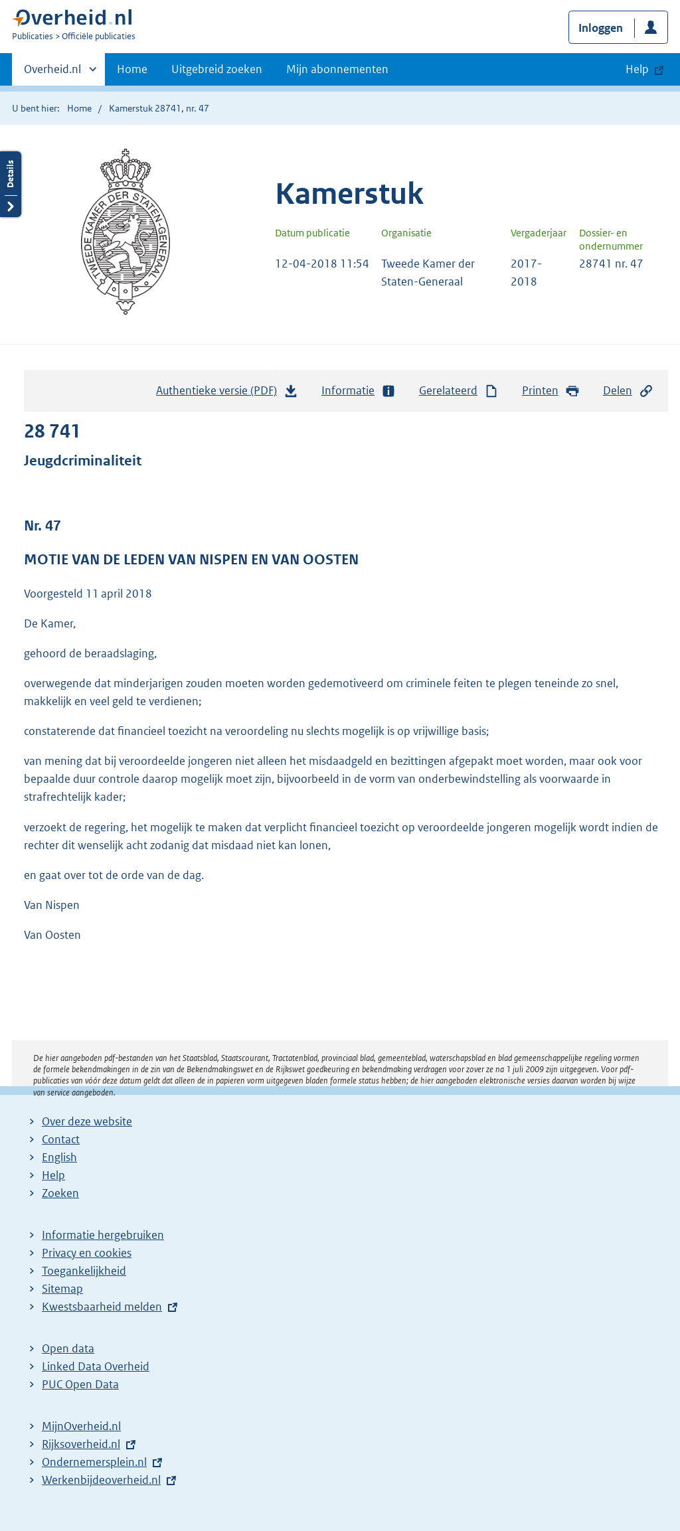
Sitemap (62, 1288)
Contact (61, 1139)
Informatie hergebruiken (103, 1235)
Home (132, 69)
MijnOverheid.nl (81, 1426)
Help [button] (637, 69)
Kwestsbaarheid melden (102, 1306)
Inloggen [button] (600, 28)
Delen (628, 390)
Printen (551, 390)
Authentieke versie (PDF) (227, 394)
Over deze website (87, 1121)
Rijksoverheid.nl (81, 1444)
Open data (68, 1348)
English (59, 1157)
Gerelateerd (459, 390)
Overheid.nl (52, 73)
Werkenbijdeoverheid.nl (101, 1480)
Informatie (358, 390)
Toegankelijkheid (84, 1270)
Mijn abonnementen (337, 69)
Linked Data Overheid (95, 1366)
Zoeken (60, 1193)
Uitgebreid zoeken (216, 69)
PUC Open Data (80, 1384)
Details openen (10, 184)
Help (53, 1175)
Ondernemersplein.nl (94, 1462)
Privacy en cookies (86, 1253)
